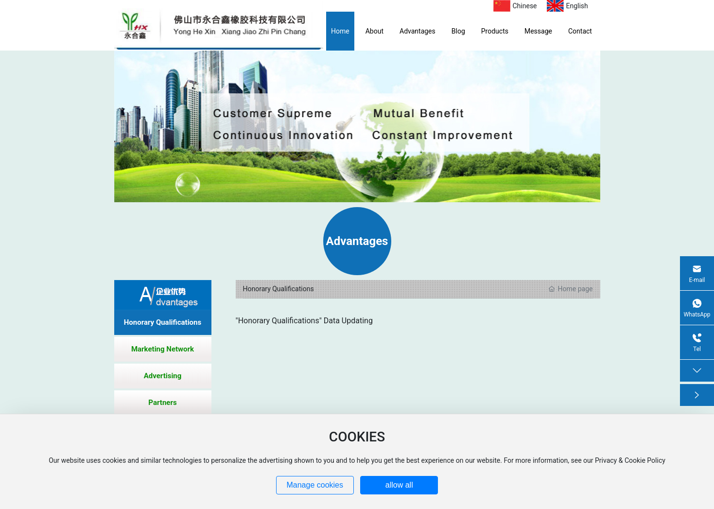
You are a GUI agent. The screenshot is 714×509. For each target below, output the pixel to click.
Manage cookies (314, 485)
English (577, 6)
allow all (399, 485)
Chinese (525, 6)
